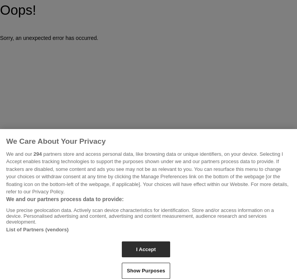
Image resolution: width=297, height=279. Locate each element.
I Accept (146, 252)
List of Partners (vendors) (37, 232)
